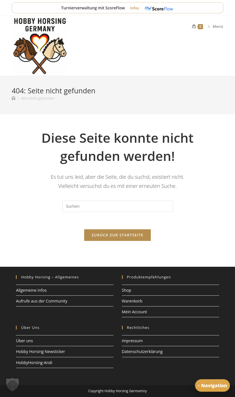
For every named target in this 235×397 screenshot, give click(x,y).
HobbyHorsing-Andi (34, 362)
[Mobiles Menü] (213, 26)
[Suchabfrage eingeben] (117, 206)
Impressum (132, 340)
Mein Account (134, 311)
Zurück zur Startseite (117, 235)
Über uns (24, 340)
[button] (12, 384)
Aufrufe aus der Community (41, 301)
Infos (135, 7)
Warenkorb (132, 301)
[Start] (13, 98)
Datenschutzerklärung (142, 351)
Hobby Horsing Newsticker (40, 351)
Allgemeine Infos (31, 290)
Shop (126, 290)
